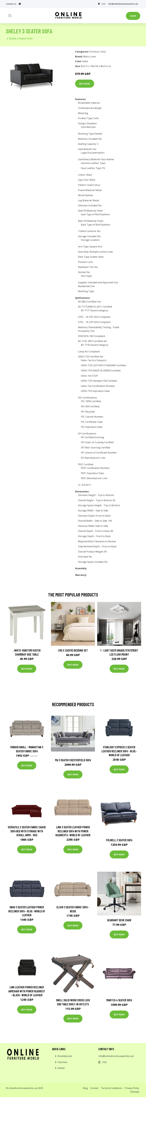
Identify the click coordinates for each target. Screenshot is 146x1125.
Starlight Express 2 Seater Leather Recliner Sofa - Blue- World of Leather (119, 751)
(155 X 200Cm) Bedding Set (73, 650)
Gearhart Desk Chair (119, 920)
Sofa (103, 51)
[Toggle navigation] (10, 15)
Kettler (61, 1068)
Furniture (94, 51)
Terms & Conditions (111, 1088)
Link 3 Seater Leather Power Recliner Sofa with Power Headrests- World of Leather (72, 831)
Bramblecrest (65, 1056)
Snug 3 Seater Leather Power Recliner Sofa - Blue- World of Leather (26, 911)
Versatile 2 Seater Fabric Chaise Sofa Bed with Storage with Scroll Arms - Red (27, 831)
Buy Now (84, 83)
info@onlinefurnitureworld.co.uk (123, 3)
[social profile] (20, 4)
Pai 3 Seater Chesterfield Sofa (73, 760)
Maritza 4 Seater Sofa (119, 1000)
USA (103, 3)
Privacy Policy (132, 1088)
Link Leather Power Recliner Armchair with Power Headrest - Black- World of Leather (26, 991)
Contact (94, 1088)
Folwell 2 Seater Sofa (119, 840)
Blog (85, 1088)
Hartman (62, 1062)
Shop (133, 15)
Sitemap (134, 1091)
